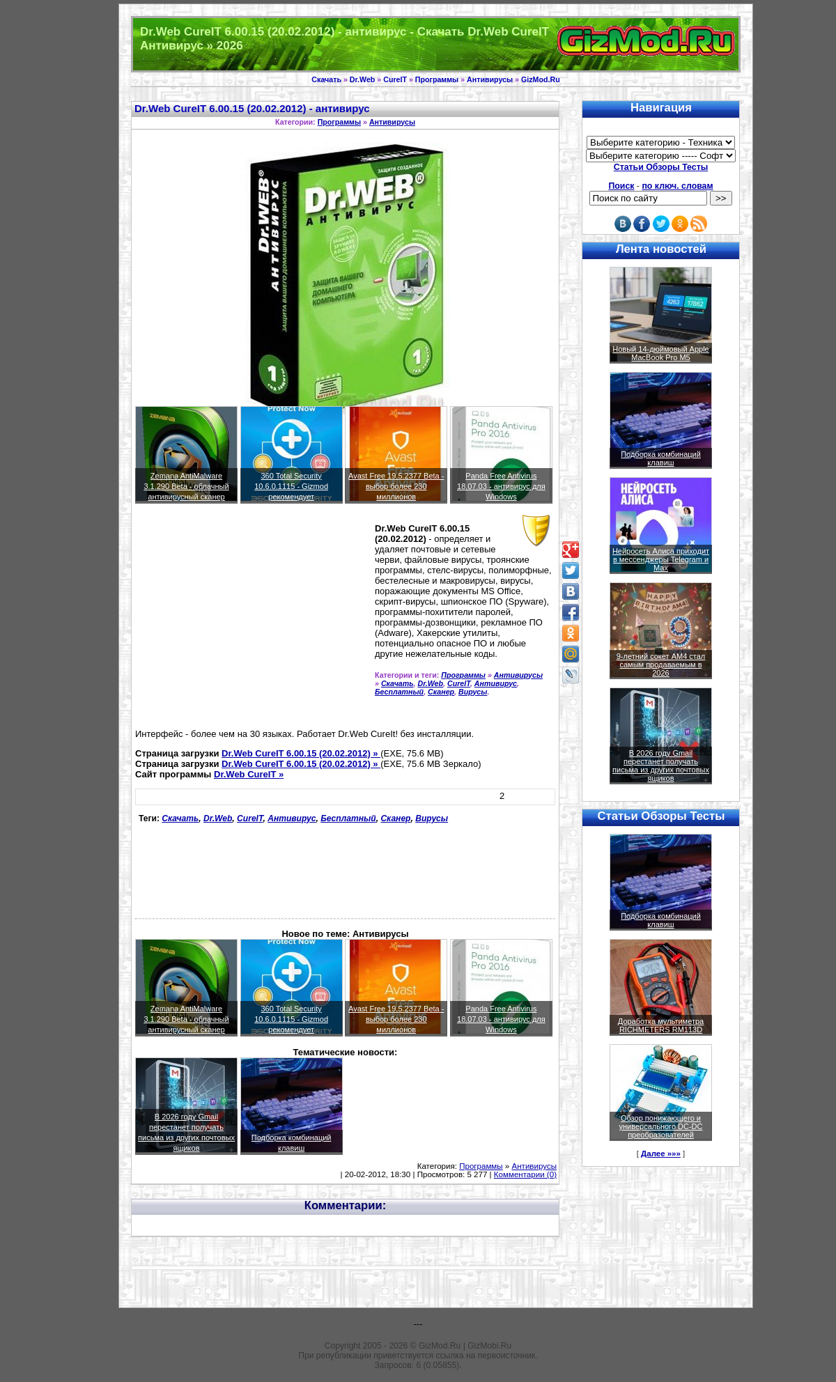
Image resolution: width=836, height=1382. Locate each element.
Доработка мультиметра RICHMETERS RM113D (661, 1025)
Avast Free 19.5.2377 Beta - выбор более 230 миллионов (396, 486)
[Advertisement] (252, 622)
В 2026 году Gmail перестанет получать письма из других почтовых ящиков (660, 765)
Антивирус (495, 683)
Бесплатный (399, 692)
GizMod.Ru (540, 79)
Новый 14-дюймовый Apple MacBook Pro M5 (660, 353)
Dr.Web (363, 79)
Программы (436, 79)
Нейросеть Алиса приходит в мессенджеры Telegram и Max (660, 559)
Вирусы (472, 692)
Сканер (441, 692)
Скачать (326, 79)
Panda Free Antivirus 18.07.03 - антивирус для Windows (501, 486)
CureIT (395, 79)
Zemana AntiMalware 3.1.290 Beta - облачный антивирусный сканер (186, 486)
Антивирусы (490, 79)
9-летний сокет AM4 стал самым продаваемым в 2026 (661, 664)
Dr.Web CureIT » (249, 774)
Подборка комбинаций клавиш (661, 458)
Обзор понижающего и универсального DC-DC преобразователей (660, 1126)
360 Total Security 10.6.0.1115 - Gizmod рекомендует (291, 486)
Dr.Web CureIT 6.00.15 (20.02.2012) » (301, 753)
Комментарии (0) (525, 1174)
